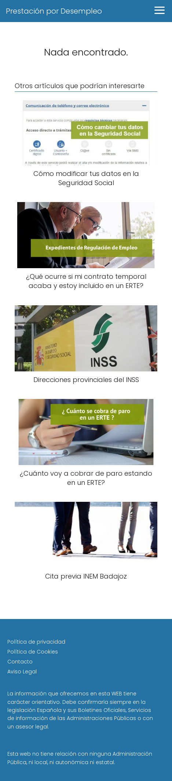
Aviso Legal (22, 671)
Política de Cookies (32, 651)
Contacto (20, 661)
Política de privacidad (36, 641)
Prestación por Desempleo (54, 11)
